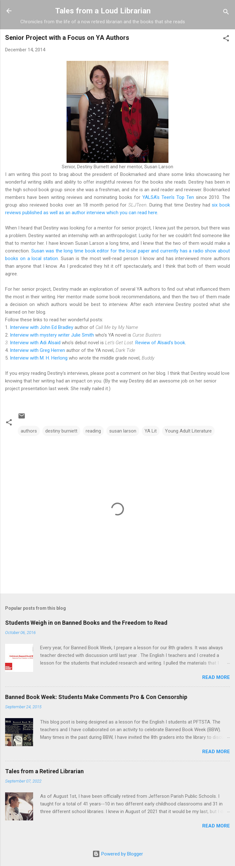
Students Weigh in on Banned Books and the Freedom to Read (86, 622)
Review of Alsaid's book (160, 343)
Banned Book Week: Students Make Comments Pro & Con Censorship (96, 697)
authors (29, 431)
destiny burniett (61, 431)
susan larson (122, 431)
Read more (216, 677)
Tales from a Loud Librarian (103, 10)
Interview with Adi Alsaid (35, 343)
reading (93, 431)
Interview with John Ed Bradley (41, 327)
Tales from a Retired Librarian (44, 771)
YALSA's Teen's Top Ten (168, 197)
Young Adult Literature (188, 431)
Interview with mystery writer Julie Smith (52, 335)
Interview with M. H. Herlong (39, 358)
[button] (226, 39)
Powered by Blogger (117, 854)
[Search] (226, 13)
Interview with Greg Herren (37, 350)
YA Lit (151, 431)
